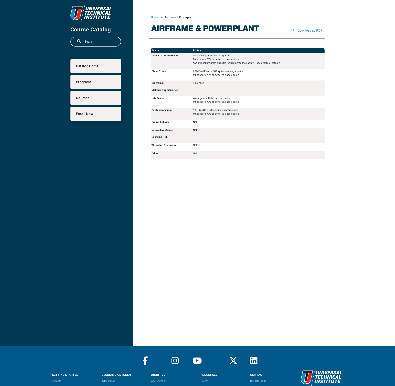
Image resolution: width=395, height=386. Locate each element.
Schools (56, 381)
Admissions (108, 381)
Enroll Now (84, 114)
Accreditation (158, 381)
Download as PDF (307, 30)
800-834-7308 (257, 381)
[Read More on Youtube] (197, 360)
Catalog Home (87, 66)
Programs (84, 82)
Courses (82, 98)
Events (204, 381)
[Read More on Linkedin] (253, 360)
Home (155, 17)
